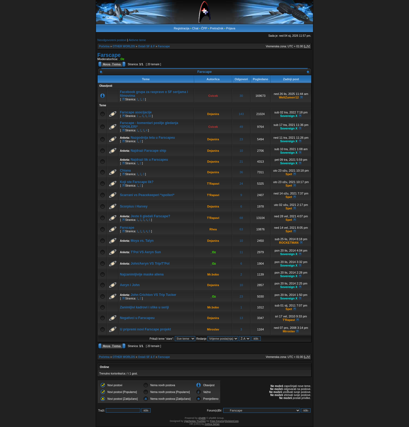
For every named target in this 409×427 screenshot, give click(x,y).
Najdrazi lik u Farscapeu (149, 160)
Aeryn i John (130, 285)
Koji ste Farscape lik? (136, 182)
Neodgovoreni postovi (111, 40)
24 (241, 183)
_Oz (121, 59)
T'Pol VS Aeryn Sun (146, 252)
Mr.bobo (213, 274)
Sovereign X (289, 115)
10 (149, 116)
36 (241, 172)
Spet (289, 174)
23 (241, 139)
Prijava (230, 28)
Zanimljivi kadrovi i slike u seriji (144, 307)
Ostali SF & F (146, 46)
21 (241, 161)
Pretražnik (217, 28)
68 (241, 217)
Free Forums (217, 421)
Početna (104, 46)
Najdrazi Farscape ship (148, 151)
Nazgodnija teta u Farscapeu (153, 138)
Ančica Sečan (212, 424)
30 (241, 95)
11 (241, 252)
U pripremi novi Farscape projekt (145, 329)
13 (241, 318)
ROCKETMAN (289, 242)
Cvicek (213, 95)
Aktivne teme (137, 40)
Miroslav (213, 329)
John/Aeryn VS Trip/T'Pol (150, 263)
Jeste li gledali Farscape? (150, 216)
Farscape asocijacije (136, 112)
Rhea (213, 229)
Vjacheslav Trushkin (195, 421)
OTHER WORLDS (124, 46)
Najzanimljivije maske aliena (142, 274)
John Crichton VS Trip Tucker (153, 295)
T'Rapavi (213, 183)
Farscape (164, 46)
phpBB (202, 418)
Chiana (125, 170)
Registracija (181, 28)
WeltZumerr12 (289, 97)
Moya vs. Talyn (142, 241)
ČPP (204, 28)
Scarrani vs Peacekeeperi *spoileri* (147, 195)
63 (241, 229)
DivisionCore (231, 421)
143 (241, 114)
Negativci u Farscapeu (137, 318)
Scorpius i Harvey (133, 206)
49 (241, 126)
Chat (195, 28)
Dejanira (213, 114)
